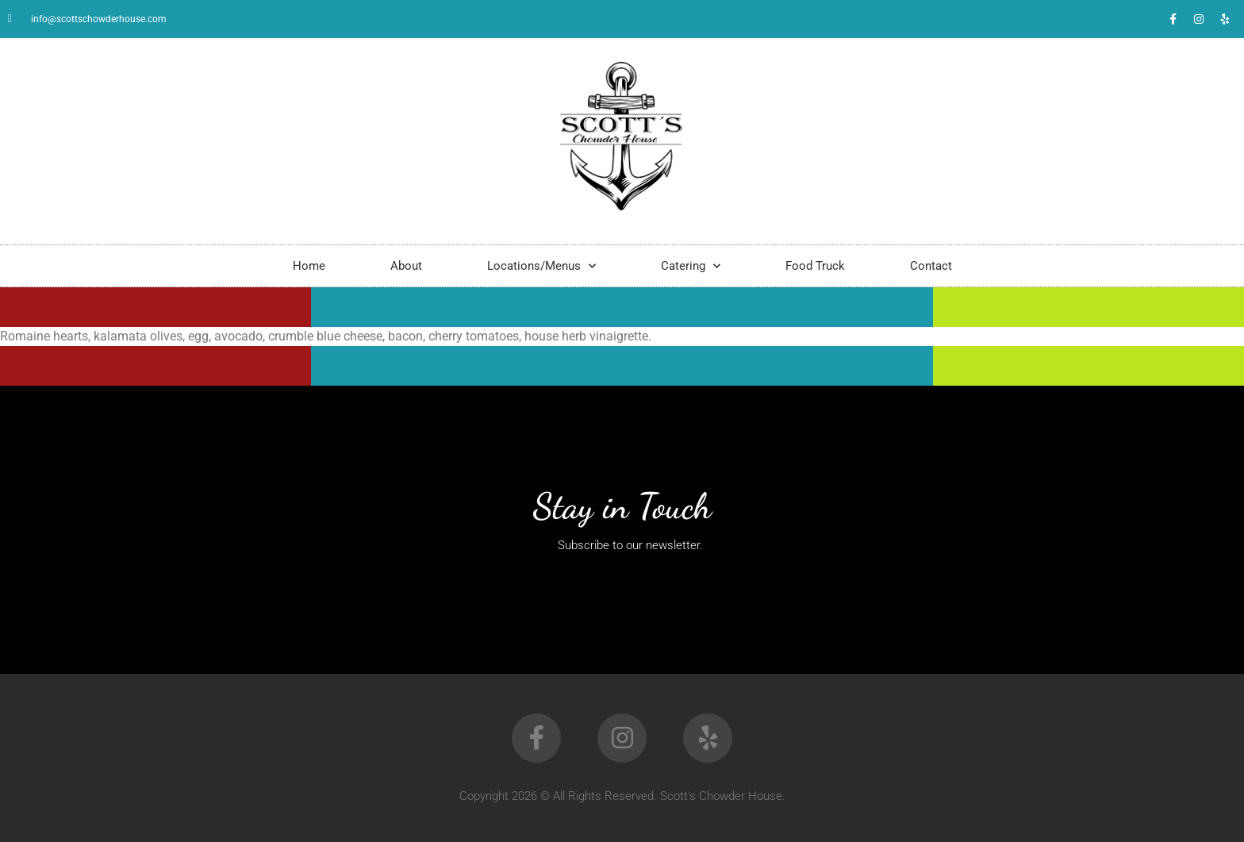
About (406, 266)
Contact (931, 266)
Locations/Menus (541, 266)
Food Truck (815, 266)
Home (309, 266)
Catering (690, 266)
